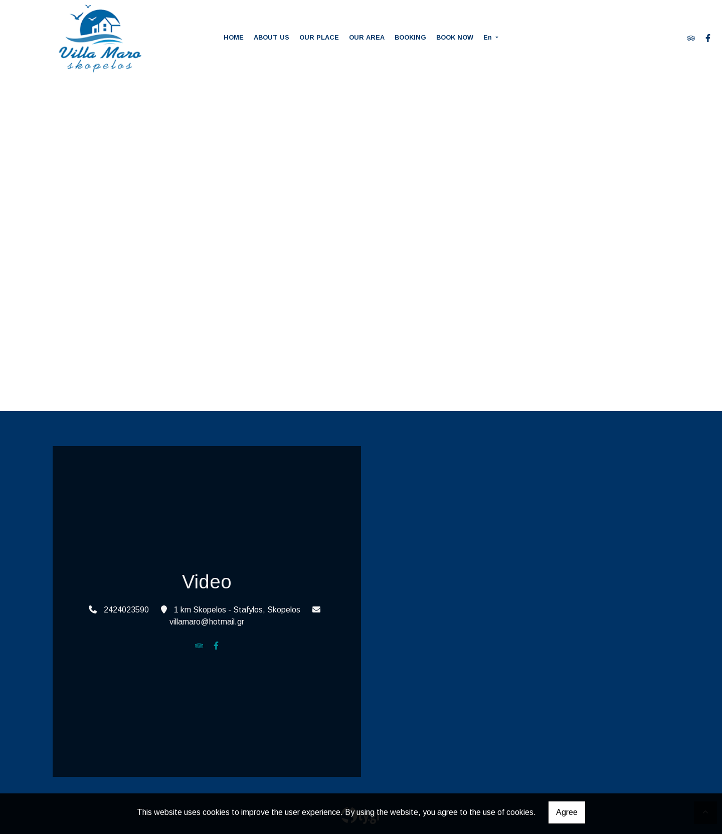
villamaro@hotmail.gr (206, 621)
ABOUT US (271, 37)
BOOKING (410, 37)
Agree (567, 812)
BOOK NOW (454, 37)
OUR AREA (367, 37)
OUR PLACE (319, 37)
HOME (234, 37)
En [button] (488, 37)
